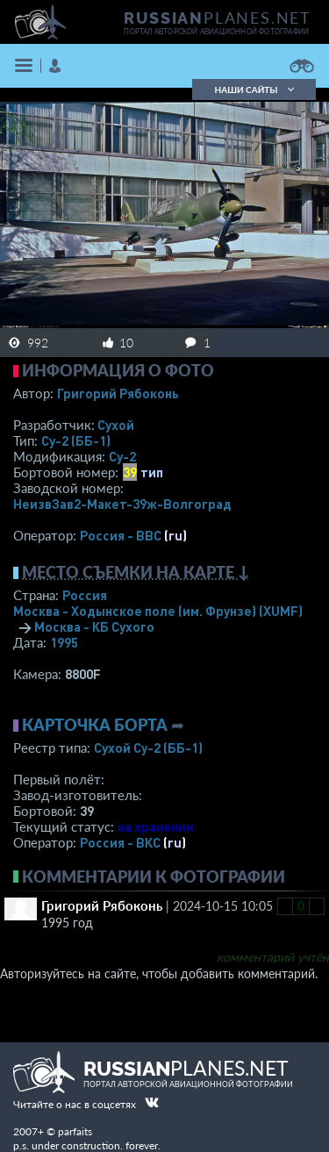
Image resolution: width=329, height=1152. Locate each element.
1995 (64, 642)
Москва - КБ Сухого (94, 626)
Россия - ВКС (120, 842)
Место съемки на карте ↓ (136, 572)
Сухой (115, 425)
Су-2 (122, 456)
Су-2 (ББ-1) (76, 440)
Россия (84, 595)
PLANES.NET (217, 17)
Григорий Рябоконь (118, 393)
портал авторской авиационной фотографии (216, 31)
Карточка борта (95, 724)
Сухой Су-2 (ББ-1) (148, 747)
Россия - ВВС (120, 535)
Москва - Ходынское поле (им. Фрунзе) (158, 611)
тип (151, 472)
